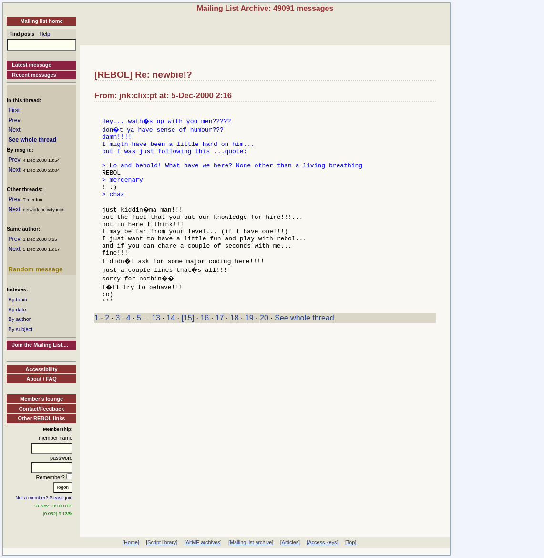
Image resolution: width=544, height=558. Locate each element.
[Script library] (161, 542)
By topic (17, 299)
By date (17, 309)
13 (156, 345)
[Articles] (290, 542)
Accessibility (41, 369)
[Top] (350, 542)
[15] (187, 345)
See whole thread (32, 139)
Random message (35, 269)
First (14, 110)
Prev (14, 120)
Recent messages (34, 75)
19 (249, 345)
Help (45, 34)
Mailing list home (41, 21)
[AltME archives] (203, 542)
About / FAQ (41, 379)
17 (220, 345)
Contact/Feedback (41, 409)
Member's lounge (41, 399)
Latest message (31, 65)
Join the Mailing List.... (40, 345)
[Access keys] (322, 542)
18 (234, 345)
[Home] (131, 542)
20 (264, 345)
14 (170, 345)
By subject (20, 329)
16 (204, 345)
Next (14, 129)
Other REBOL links (41, 418)
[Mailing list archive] (250, 542)
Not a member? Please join (44, 497)
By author (19, 319)
